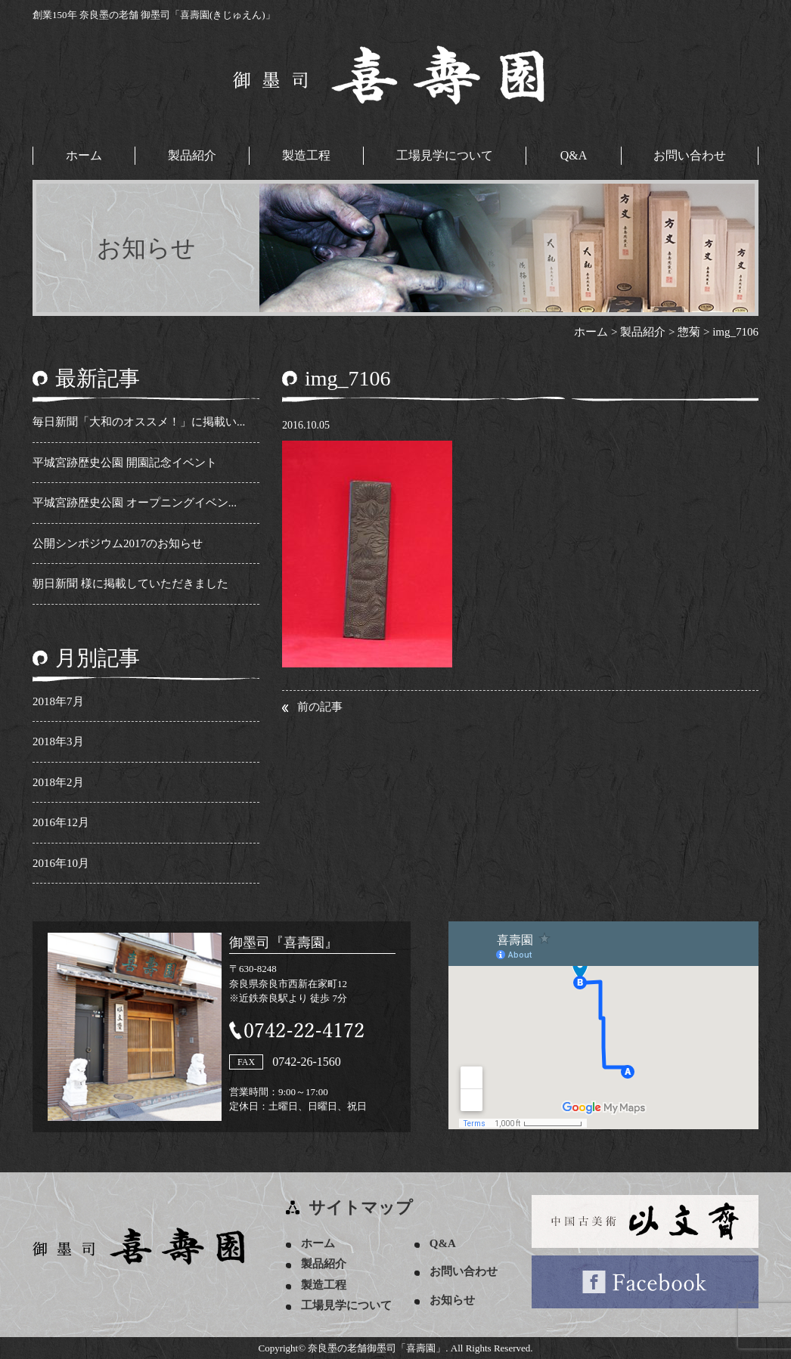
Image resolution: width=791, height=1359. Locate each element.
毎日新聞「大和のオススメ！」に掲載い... (139, 422)
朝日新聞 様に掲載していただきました (130, 583)
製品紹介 (192, 155)
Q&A (574, 155)
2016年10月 (61, 863)
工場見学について (444, 155)
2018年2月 (58, 782)
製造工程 (306, 155)
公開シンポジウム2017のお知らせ (118, 543)
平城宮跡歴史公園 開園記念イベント (125, 463)
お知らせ (452, 1300)
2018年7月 (58, 701)
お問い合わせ (689, 155)
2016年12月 (61, 822)
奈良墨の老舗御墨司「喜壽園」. (378, 1348)
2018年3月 (58, 741)
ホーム (84, 155)
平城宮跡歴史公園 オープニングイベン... (135, 503)
